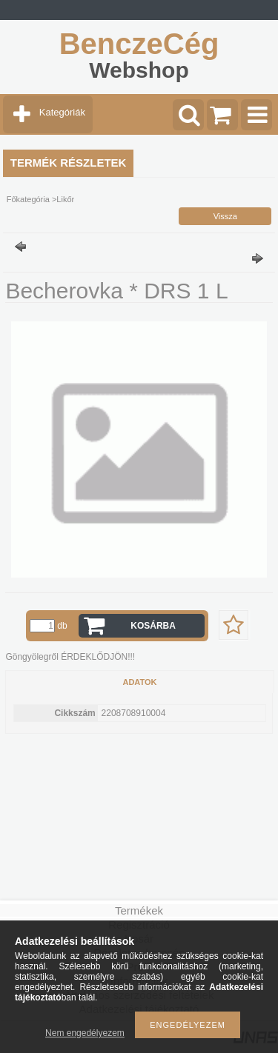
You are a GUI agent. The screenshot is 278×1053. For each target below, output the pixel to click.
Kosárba (153, 626)
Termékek (139, 910)
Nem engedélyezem (85, 1033)
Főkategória (28, 199)
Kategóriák (62, 112)
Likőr (65, 199)
